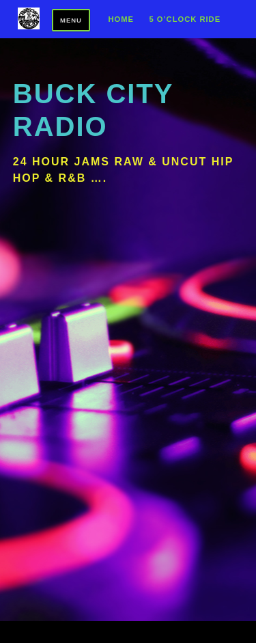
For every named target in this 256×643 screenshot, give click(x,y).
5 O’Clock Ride (185, 19)
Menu (71, 20)
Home (121, 19)
